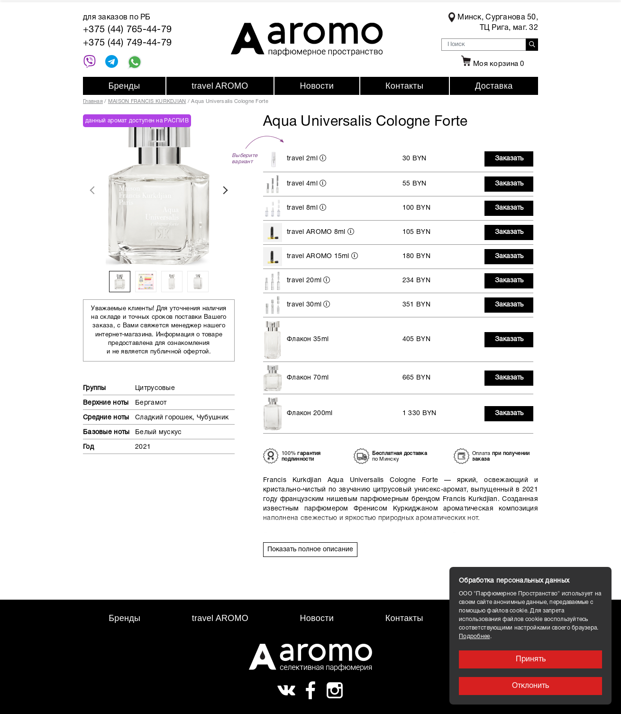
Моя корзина (491, 64)
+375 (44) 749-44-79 (127, 43)
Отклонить (530, 686)
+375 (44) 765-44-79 (127, 30)
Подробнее (474, 636)
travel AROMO (220, 86)
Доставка (494, 86)
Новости (317, 86)
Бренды (124, 86)
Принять (531, 659)
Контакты (404, 86)
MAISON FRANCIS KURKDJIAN (147, 101)
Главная (93, 101)
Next (225, 190)
